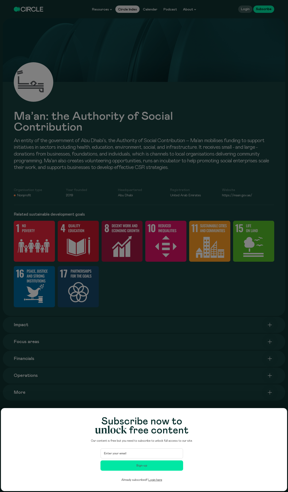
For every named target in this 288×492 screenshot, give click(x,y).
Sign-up (141, 465)
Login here (155, 479)
